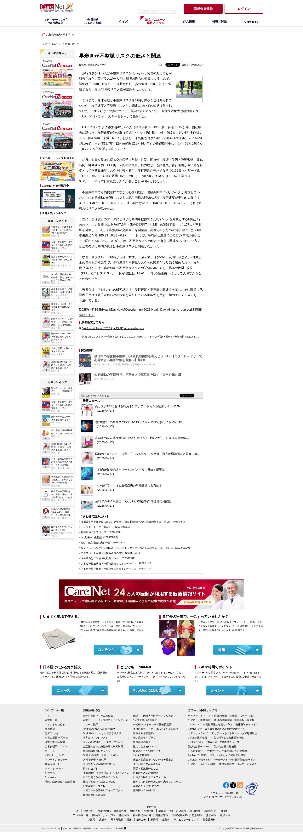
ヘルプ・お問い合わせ (50, 828)
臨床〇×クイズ (53, 733)
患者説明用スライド (56, 746)
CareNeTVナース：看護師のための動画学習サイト (216, 728)
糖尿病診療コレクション (97, 750)
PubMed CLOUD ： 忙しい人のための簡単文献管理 (217, 755)
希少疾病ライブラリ (144, 737)
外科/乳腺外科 (180, 815)
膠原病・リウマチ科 (103, 815)
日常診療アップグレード (97, 786)
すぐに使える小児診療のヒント (100, 777)
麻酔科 (154, 819)
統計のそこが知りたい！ (147, 750)
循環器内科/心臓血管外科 (112, 810)
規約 (65, 828)
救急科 (166, 819)
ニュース (56, 44)
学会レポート (52, 764)
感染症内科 (210, 810)
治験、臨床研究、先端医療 (60, 781)
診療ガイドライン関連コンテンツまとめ (105, 720)
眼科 (129, 819)
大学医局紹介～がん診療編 (98, 715)
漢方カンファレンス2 (95, 737)
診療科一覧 (51, 720)
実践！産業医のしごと (145, 768)
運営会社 (119, 828)
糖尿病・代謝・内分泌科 (172, 810)
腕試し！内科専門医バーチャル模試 (153, 715)
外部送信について (91, 828)
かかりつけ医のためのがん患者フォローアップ (157, 781)
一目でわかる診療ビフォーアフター (103, 790)
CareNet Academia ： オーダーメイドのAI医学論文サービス (221, 759)
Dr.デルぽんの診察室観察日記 (99, 764)
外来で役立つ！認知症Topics (99, 781)
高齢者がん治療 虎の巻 (146, 786)
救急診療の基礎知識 (94, 794)
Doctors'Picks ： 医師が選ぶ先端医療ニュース (214, 742)
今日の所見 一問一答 (56, 737)
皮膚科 (103, 819)
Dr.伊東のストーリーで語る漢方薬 (102, 733)
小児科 (91, 819)
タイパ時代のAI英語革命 (147, 764)
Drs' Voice (50, 777)
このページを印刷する (97, 395)
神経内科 (124, 815)
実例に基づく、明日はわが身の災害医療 (155, 728)
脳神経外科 (161, 815)
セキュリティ (107, 828)
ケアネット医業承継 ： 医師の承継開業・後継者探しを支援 (221, 720)
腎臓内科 (149, 810)
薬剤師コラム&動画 (144, 790)
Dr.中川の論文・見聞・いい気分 (101, 755)
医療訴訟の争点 (142, 742)
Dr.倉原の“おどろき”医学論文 (99, 728)
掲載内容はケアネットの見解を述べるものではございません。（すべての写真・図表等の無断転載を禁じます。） (141, 336)
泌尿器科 (211, 815)
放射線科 (141, 819)
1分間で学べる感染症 (145, 720)
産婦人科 (225, 815)
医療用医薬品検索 (55, 742)
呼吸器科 (89, 810)
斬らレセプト (90, 768)
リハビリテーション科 (186, 819)
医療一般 (70, 44)
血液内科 (195, 810)
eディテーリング (54, 755)
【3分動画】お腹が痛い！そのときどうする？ (107, 772)
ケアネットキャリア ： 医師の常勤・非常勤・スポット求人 (221, 715)
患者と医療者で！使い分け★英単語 (153, 759)
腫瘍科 (224, 810)
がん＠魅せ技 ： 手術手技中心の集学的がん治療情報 (217, 750)
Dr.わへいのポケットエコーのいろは (103, 742)
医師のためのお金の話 (145, 772)
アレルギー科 (80, 815)
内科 (77, 810)
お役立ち (50, 772)
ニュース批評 (90, 724)
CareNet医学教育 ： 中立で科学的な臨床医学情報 (216, 737)
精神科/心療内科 (142, 815)
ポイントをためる (55, 724)
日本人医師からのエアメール (149, 777)
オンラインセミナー (56, 759)
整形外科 (197, 815)
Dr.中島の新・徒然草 (94, 759)
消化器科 (135, 810)
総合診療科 (209, 819)
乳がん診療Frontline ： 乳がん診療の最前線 (212, 746)
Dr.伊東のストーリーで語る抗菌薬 (152, 724)
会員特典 (50, 728)
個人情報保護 (75, 828)
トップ (43, 44)
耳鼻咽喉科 (117, 819)
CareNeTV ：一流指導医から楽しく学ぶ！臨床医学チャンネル (223, 724)
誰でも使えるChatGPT (146, 746)
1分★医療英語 (141, 755)
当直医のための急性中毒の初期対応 (103, 746)
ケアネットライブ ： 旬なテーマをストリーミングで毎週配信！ (224, 733)
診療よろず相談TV (143, 733)
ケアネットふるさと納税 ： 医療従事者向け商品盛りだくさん (222, 764)
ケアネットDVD (54, 768)
